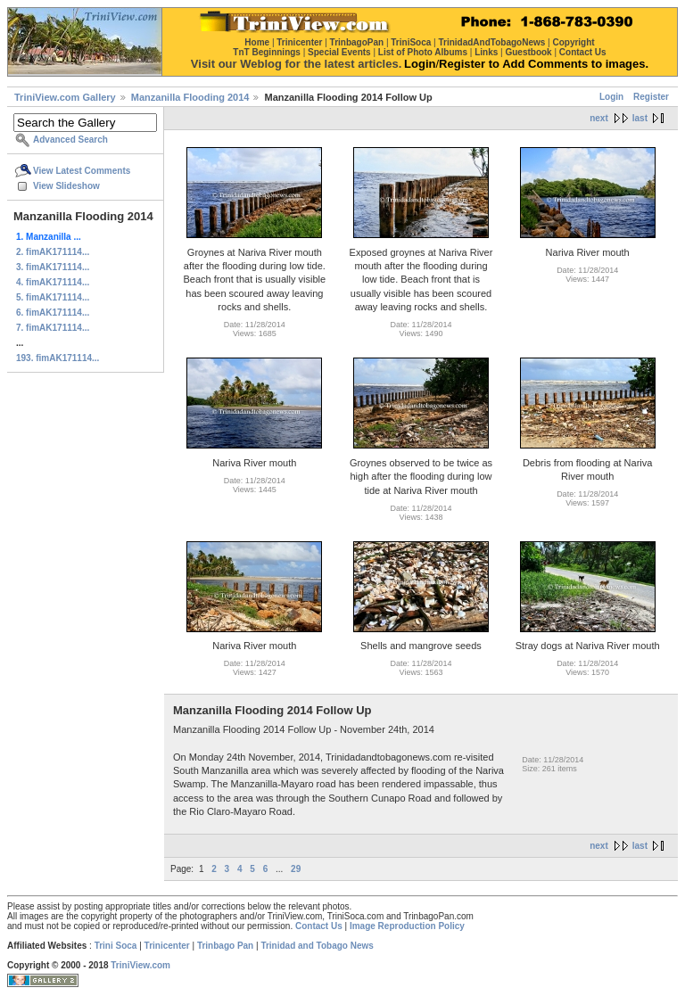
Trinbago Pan (225, 946)
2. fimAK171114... (52, 252)
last (640, 118)
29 (296, 869)
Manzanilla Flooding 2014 (190, 97)
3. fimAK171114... (52, 267)
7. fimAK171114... (52, 328)
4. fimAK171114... (52, 282)
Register (651, 97)
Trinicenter (167, 946)
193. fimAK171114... (57, 358)
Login (611, 97)
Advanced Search (70, 139)
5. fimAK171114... (52, 297)
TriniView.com (140, 965)
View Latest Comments (81, 171)
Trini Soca (116, 946)
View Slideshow (66, 186)
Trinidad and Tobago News (317, 946)
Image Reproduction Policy (407, 926)
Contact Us (318, 926)
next (599, 118)
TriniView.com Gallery (65, 97)
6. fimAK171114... (52, 312)
